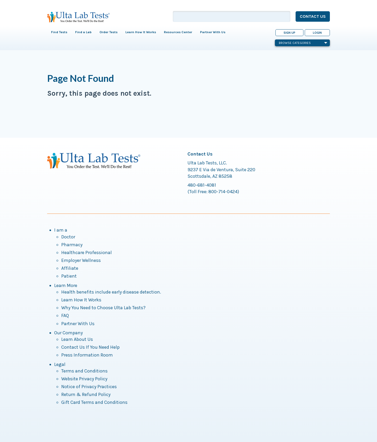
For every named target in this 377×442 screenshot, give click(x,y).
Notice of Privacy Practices (89, 386)
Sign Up (289, 33)
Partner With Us (212, 32)
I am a (60, 230)
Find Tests (59, 32)
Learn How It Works (140, 32)
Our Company (68, 333)
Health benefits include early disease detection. (111, 292)
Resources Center (178, 32)
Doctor (68, 237)
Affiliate (69, 268)
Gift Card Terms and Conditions (94, 402)
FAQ (65, 315)
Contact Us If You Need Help (90, 347)
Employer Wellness (81, 260)
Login (317, 33)
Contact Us (313, 16)
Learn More (65, 285)
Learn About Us (77, 339)
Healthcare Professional (86, 252)
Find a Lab (83, 32)
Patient (69, 276)
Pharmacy (71, 245)
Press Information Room (87, 355)
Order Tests (108, 32)
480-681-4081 (201, 185)
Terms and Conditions (84, 371)
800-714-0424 (222, 191)
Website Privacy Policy (84, 379)
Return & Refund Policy (85, 394)
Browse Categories (303, 43)
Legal (59, 364)
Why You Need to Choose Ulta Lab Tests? (103, 308)
